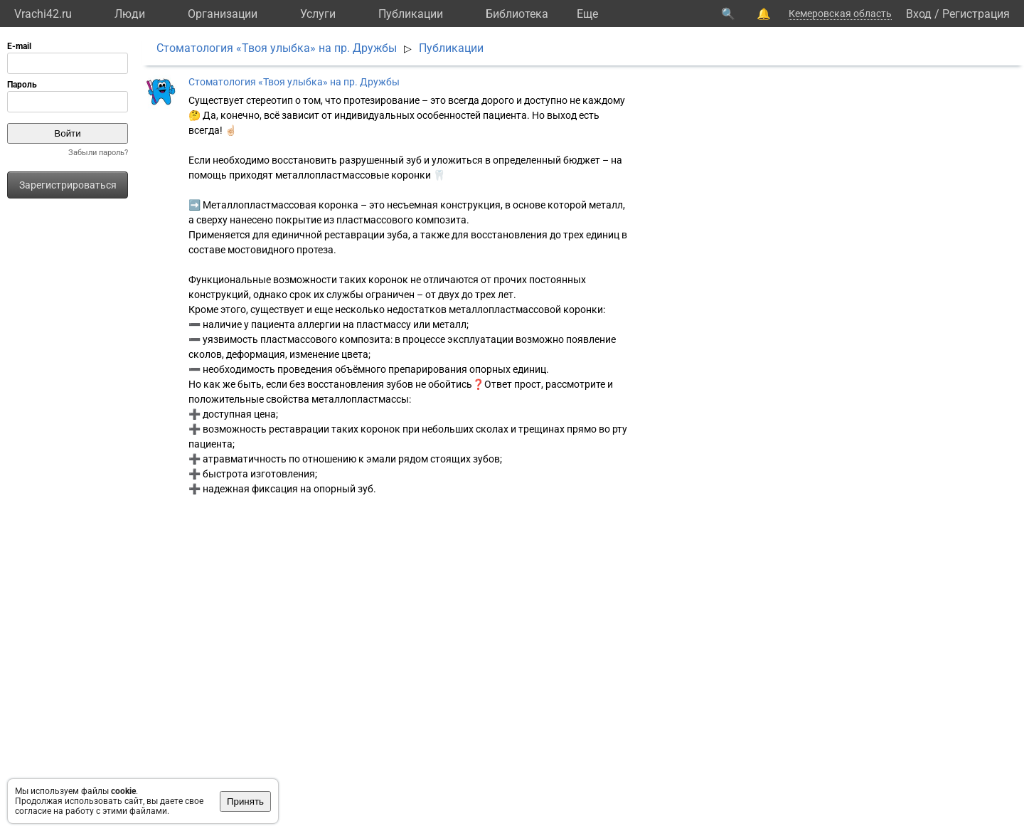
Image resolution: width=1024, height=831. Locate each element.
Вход (919, 14)
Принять (245, 801)
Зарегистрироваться (68, 185)
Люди (129, 14)
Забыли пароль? (98, 152)
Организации (222, 14)
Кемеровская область (840, 13)
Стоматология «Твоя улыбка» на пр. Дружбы (276, 48)
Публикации (410, 14)
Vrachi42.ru (43, 14)
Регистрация (976, 14)
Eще (587, 14)
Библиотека (517, 14)
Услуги (318, 14)
